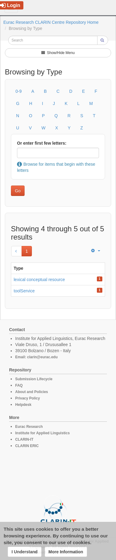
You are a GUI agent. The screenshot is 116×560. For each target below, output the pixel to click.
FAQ (19, 385)
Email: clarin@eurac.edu (36, 357)
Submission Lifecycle (34, 379)
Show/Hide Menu (58, 53)
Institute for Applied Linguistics (42, 433)
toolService (24, 290)
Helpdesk (23, 405)
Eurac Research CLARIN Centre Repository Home (51, 22)
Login (10, 5)
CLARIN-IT (24, 439)
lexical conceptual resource (39, 279)
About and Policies (31, 392)
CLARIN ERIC (27, 446)
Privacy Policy (27, 398)
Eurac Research (29, 427)
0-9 (18, 91)
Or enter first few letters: (42, 143)
